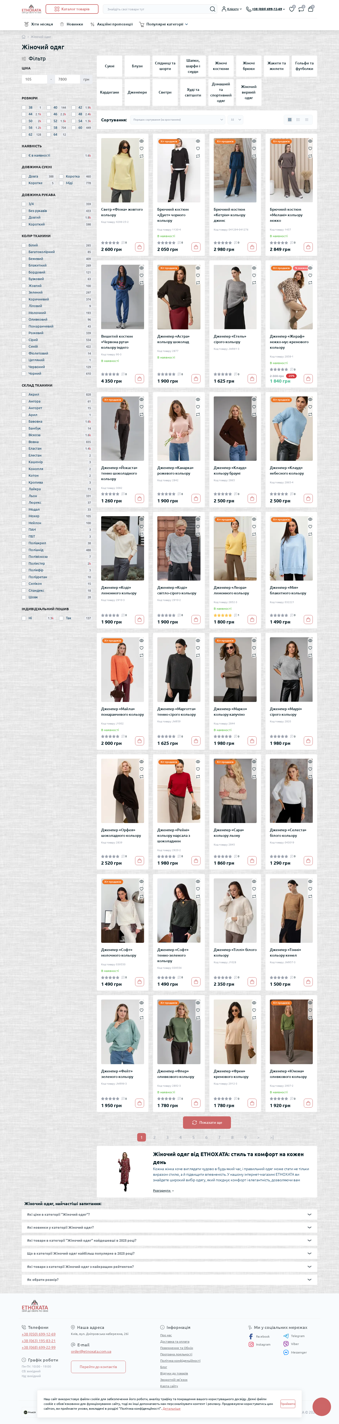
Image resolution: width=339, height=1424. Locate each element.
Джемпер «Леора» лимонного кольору (231, 590)
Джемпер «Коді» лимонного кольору (118, 590)
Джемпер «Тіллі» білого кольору (235, 952)
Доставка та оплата (174, 1341)
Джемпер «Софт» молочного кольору (118, 952)
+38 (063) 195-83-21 (39, 1341)
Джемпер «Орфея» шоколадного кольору (121, 833)
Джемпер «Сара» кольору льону (229, 833)
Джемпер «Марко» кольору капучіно (230, 712)
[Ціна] (34, 79)
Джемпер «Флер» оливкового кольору (175, 1074)
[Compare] (142, 155)
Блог (163, 1367)
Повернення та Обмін (176, 1348)
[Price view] (306, 119)
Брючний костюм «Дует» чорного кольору (173, 215)
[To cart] (139, 246)
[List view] (298, 119)
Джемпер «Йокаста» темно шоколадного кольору (119, 473)
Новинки (75, 24)
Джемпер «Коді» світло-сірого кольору (176, 590)
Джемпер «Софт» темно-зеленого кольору (173, 955)
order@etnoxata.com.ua (91, 1351)
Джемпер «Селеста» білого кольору (288, 833)
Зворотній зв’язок (174, 1379)
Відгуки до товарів (174, 1373)
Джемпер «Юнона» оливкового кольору (288, 1074)
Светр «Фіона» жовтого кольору (122, 212)
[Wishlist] (142, 148)
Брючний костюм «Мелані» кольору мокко (286, 215)
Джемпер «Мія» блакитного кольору (288, 590)
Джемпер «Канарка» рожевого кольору (175, 470)
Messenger (295, 1352)
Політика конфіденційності (180, 1360)
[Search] (212, 9)
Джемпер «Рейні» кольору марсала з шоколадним (173, 835)
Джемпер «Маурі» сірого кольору (286, 712)
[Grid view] (289, 119)
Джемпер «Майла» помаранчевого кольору (122, 712)
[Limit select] (235, 120)
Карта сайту (169, 1386)
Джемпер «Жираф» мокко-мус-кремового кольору (289, 342)
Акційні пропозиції (115, 24)
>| (272, 1137)
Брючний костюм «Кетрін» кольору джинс (229, 215)
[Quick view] (142, 141)
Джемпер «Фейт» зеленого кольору (117, 1074)
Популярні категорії (165, 24)
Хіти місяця (42, 24)
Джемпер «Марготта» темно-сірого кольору (176, 712)
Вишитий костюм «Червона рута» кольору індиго (117, 342)
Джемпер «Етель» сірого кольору (230, 339)
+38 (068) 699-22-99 (39, 1347)
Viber (291, 1344)
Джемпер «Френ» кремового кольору (231, 1074)
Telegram (294, 1336)
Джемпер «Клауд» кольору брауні (230, 470)
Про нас (166, 1335)
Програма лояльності (176, 1354)
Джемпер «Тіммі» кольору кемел (285, 952)
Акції (163, 1392)
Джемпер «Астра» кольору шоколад (173, 339)
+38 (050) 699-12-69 (39, 1334)
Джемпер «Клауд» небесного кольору (287, 470)
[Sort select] (177, 120)
